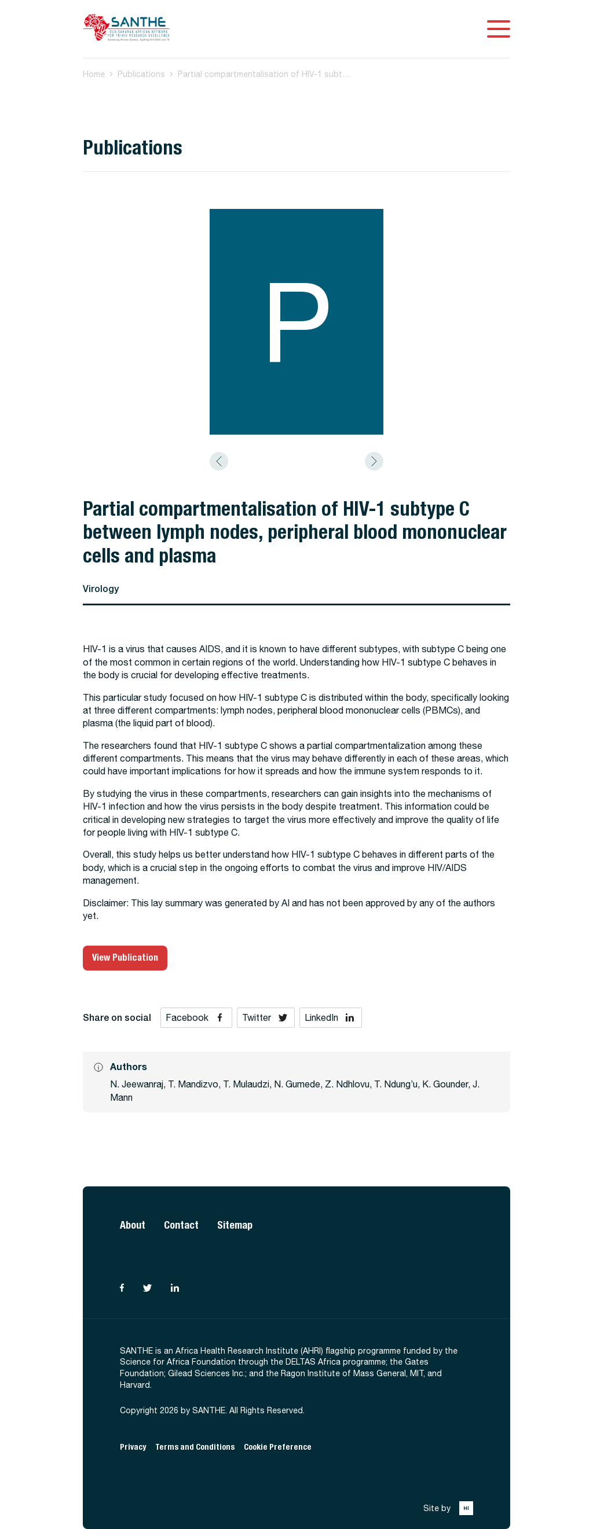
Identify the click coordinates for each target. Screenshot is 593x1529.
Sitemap (234, 1225)
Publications (141, 74)
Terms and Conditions (195, 1447)
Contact (181, 1225)
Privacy (133, 1447)
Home (94, 74)
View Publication (125, 957)
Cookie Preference (278, 1447)
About (132, 1225)
